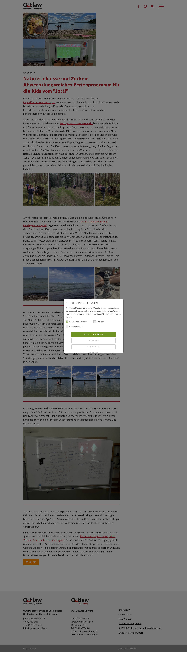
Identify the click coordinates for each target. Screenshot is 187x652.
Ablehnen (93, 341)
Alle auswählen (93, 334)
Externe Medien (74, 326)
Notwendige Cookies (76, 321)
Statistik (99, 321)
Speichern (93, 347)
